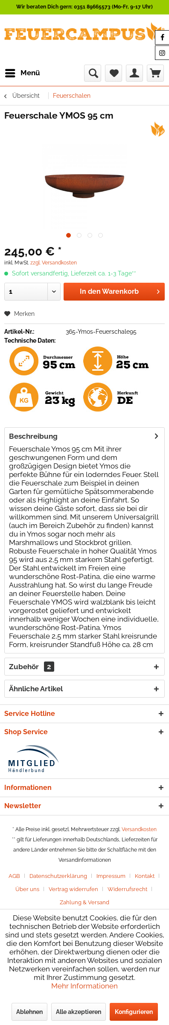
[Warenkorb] (155, 73)
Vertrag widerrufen (73, 889)
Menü (22, 71)
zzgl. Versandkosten (53, 263)
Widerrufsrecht (127, 889)
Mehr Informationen (84, 986)
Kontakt (144, 876)
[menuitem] (22, 73)
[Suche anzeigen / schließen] (92, 73)
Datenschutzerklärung (58, 876)
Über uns (27, 889)
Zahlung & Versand (84, 902)
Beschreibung (33, 436)
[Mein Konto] (134, 73)
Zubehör (31, 666)
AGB (14, 876)
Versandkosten (139, 829)
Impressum (110, 876)
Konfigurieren (134, 1011)
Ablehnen (29, 1011)
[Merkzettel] (113, 73)
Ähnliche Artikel (36, 688)
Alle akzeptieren (78, 1011)
